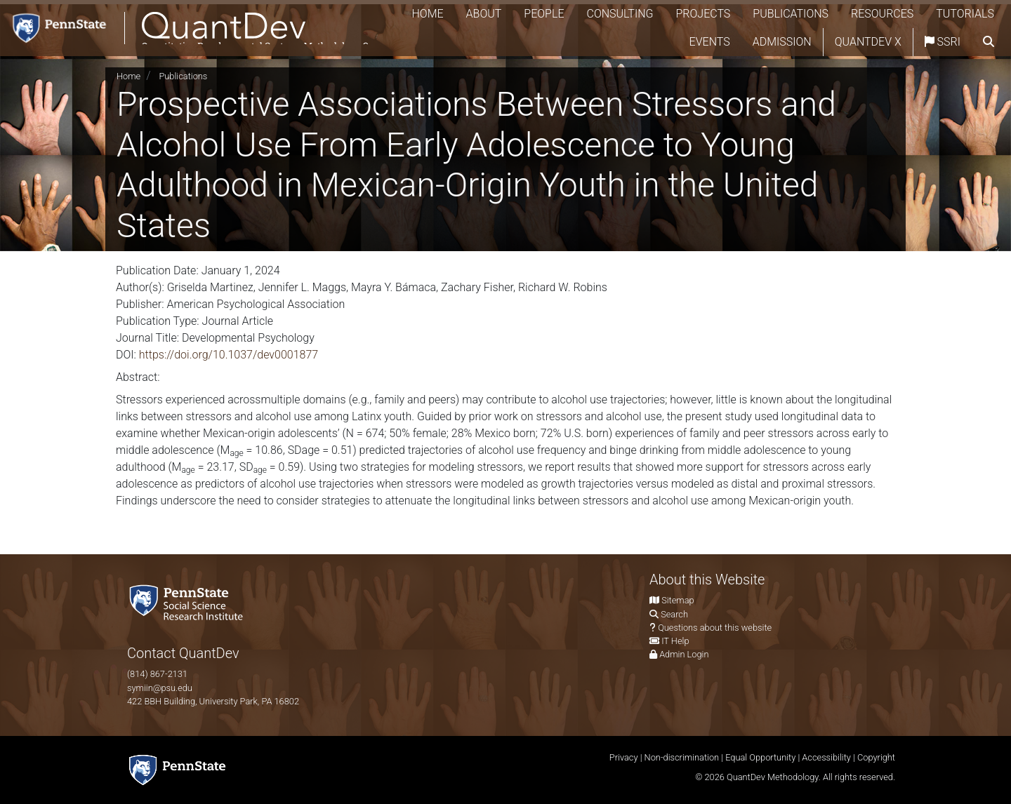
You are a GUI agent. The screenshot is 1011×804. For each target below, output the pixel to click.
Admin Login (683, 654)
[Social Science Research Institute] (189, 601)
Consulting (700, 18)
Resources (963, 18)
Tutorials (638, 46)
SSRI (942, 46)
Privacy (623, 757)
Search (674, 614)
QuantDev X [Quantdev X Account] (868, 46)
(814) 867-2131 (157, 674)
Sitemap (677, 600)
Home (508, 18)
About (564, 18)
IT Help (675, 641)
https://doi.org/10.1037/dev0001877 (228, 354)
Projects (783, 18)
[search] (988, 46)
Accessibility (826, 757)
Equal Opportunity (760, 757)
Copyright (876, 757)
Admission (782, 46)
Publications (871, 18)
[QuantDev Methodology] (202, 32)
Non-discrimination (682, 757)
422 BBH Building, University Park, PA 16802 (213, 701)
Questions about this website (715, 627)
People (624, 18)
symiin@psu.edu (159, 688)
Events (709, 46)
